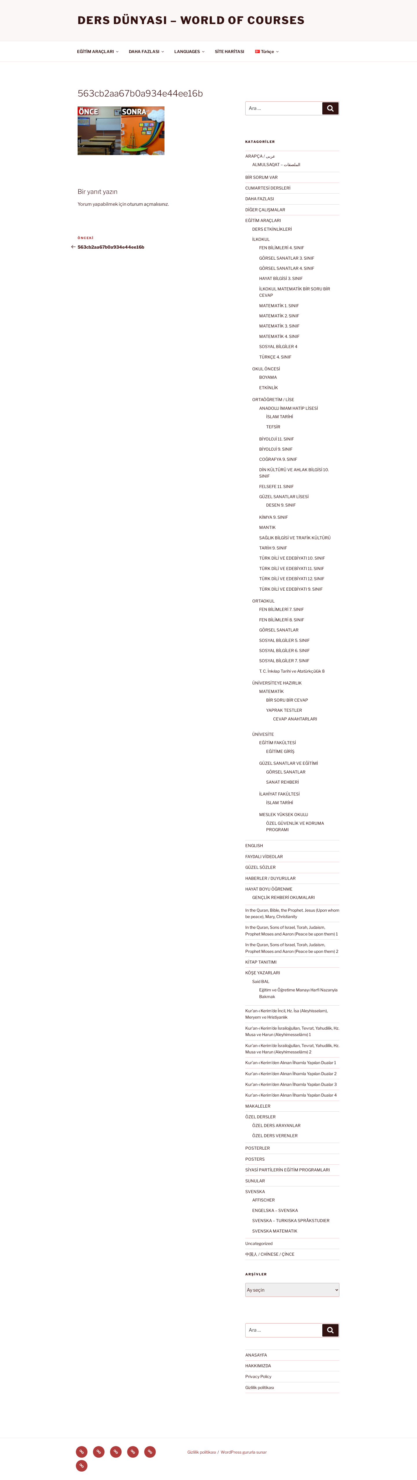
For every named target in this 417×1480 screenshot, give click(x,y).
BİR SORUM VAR (261, 177)
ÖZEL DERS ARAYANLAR (276, 1125)
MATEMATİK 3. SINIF (279, 325)
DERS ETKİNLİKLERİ (272, 229)
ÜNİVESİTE (263, 734)
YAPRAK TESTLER (284, 710)
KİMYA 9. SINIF (273, 517)
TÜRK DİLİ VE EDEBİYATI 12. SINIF (291, 578)
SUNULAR (255, 1180)
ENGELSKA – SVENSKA (275, 1210)
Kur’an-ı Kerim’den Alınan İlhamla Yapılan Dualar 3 (291, 1084)
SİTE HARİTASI (229, 51)
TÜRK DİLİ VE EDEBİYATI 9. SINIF (291, 589)
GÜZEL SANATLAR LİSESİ (284, 496)
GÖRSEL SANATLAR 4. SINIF (286, 268)
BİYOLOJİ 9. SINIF (275, 449)
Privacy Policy (258, 1376)
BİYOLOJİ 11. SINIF (276, 438)
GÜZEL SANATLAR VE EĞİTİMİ (288, 763)
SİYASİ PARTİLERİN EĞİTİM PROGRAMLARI (287, 1169)
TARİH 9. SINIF (273, 547)
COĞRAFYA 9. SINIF (278, 459)
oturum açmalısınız (147, 204)
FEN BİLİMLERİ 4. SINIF (281, 247)
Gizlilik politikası (259, 1387)
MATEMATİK (271, 691)
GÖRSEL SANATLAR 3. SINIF (286, 258)
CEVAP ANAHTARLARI (295, 718)
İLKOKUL (261, 239)
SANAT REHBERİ (282, 782)
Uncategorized (258, 1243)
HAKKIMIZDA (258, 1365)
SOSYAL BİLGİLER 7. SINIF (284, 660)
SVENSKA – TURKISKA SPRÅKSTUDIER (291, 1220)
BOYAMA (268, 377)
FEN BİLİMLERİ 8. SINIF (281, 619)
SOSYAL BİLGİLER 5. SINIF (284, 640)
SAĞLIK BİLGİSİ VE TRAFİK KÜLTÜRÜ (295, 537)
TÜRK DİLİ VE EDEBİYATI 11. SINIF (291, 568)
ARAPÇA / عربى (260, 156)
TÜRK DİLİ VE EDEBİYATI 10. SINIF (292, 558)
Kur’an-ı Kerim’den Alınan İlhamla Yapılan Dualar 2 (290, 1073)
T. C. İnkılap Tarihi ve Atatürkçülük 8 (292, 671)
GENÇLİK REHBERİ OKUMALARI (283, 897)
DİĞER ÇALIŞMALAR (265, 209)
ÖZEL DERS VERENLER (275, 1135)
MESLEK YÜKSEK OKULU (283, 814)
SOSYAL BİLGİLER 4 (278, 346)
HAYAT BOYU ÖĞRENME (268, 888)
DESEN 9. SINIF (281, 505)
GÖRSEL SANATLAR (279, 629)
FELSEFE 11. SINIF (276, 486)
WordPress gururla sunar (244, 1452)
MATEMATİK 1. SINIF (279, 305)
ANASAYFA (256, 1354)
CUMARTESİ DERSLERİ (267, 187)
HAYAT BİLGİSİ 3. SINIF (281, 278)
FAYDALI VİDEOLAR (264, 856)
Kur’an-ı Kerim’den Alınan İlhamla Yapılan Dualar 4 (291, 1095)
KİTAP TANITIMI (261, 962)
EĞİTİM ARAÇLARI (98, 51)
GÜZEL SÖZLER (260, 867)
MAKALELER (257, 1106)
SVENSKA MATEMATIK (274, 1230)
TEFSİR (273, 426)
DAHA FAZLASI (147, 51)
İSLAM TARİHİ (279, 416)
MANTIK (267, 527)
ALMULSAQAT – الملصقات (276, 164)
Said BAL (260, 981)
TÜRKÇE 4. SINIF (275, 356)
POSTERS (255, 1159)
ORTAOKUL (263, 600)
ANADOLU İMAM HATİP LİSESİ (288, 408)
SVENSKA (255, 1191)
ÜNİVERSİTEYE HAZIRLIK (277, 682)
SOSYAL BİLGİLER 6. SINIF (284, 650)
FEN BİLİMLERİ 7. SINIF (281, 609)
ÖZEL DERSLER (260, 1116)
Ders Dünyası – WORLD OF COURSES (191, 20)
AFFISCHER (263, 1199)
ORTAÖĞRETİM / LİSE (273, 399)
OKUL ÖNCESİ (266, 368)
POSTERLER (257, 1148)
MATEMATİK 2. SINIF (279, 315)
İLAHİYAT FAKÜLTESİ (279, 793)
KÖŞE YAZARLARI (262, 972)
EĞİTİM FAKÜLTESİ (277, 742)
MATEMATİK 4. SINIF (279, 336)
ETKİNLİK (268, 387)
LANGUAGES (189, 51)
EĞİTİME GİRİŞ (280, 751)
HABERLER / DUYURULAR (270, 878)
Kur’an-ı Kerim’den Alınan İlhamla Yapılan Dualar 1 (290, 1062)
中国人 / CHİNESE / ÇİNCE (270, 1254)
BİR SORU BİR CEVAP (287, 700)
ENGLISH (254, 845)
